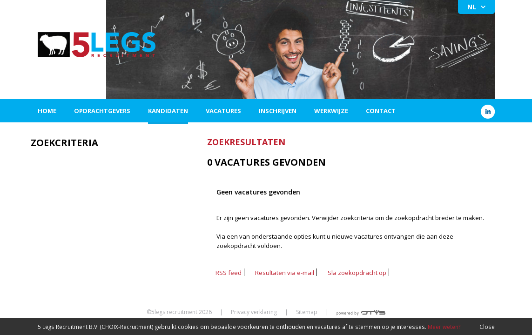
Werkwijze (331, 111)
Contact (381, 111)
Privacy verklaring (254, 312)
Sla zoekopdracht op (357, 272)
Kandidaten (168, 111)
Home (47, 111)
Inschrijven (277, 111)
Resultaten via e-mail (284, 272)
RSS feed (228, 272)
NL (471, 6)
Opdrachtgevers (102, 111)
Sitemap (306, 312)
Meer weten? (444, 326)
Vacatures (223, 111)
